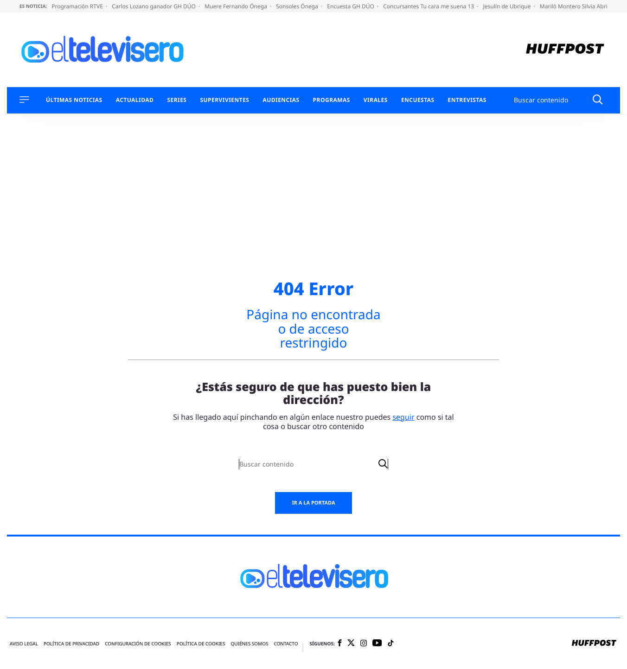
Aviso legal (24, 644)
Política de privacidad (71, 644)
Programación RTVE (77, 6)
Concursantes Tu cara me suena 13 (429, 6)
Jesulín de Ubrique (507, 6)
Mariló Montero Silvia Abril (575, 6)
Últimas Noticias (74, 100)
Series (176, 100)
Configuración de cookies (138, 644)
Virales (376, 100)
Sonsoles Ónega (298, 6)
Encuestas (418, 100)
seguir (403, 417)
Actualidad (135, 100)
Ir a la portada (313, 502)
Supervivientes (224, 100)
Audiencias (280, 100)
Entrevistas (467, 100)
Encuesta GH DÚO (351, 6)
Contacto (286, 644)
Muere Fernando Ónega (237, 6)
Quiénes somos (249, 644)
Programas (331, 100)
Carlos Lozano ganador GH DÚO (154, 6)
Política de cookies (201, 644)
